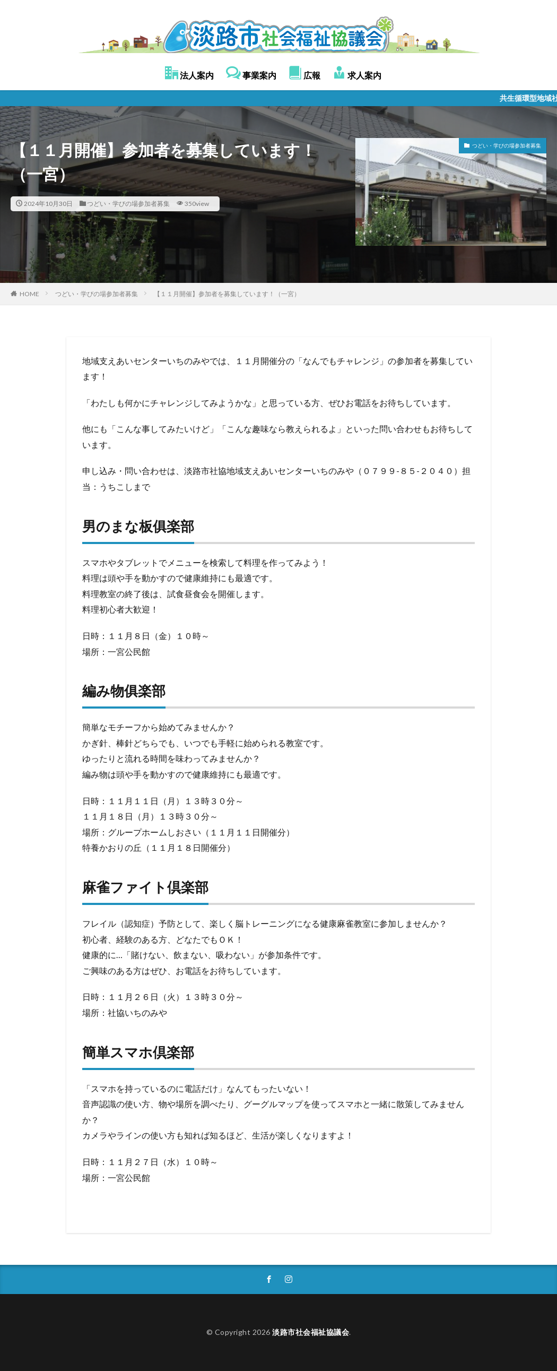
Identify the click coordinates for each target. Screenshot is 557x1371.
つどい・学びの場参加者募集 (128, 204)
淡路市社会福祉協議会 (310, 1331)
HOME (29, 294)
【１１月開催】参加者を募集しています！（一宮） (227, 294)
